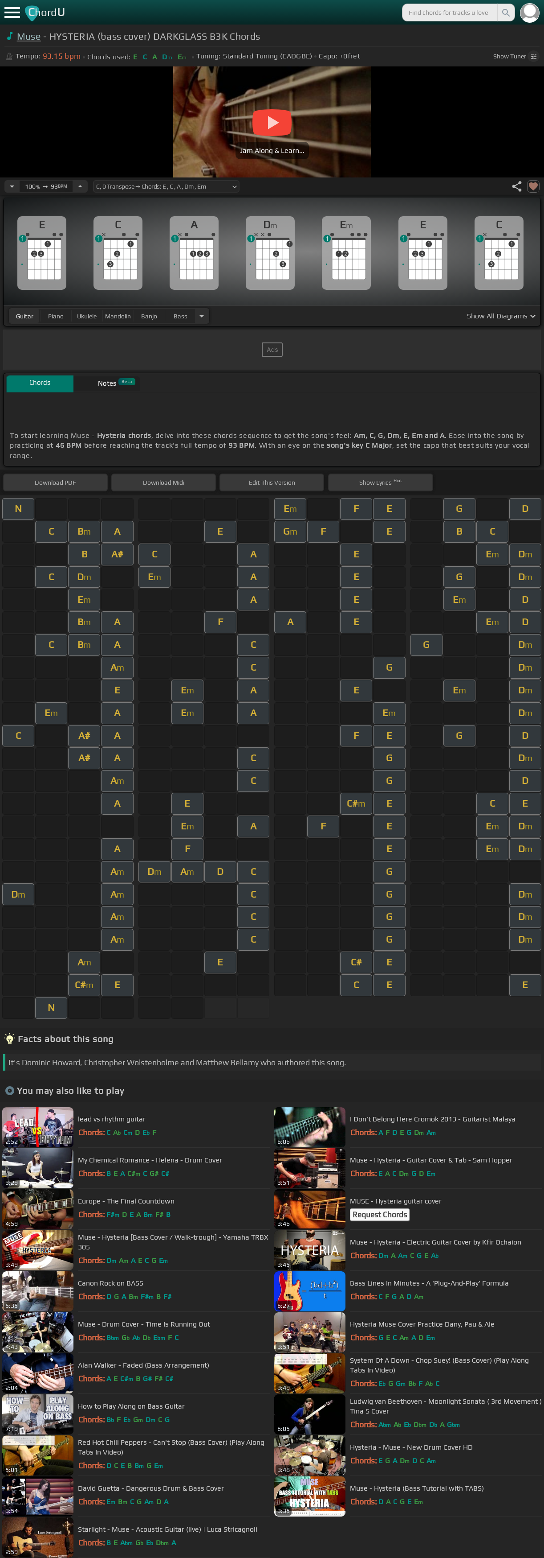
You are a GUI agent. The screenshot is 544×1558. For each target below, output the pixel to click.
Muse (29, 36)
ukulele (87, 316)
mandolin (118, 316)
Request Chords (380, 1214)
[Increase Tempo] (80, 186)
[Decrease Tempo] (12, 186)
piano (56, 316)
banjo (149, 316)
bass (180, 316)
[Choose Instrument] (201, 316)
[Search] (505, 12)
